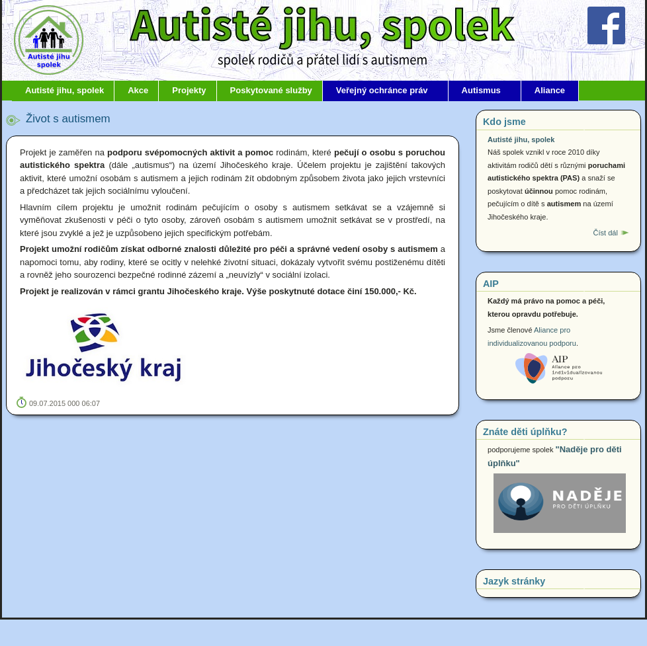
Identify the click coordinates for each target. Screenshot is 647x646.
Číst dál (605, 233)
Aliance (550, 90)
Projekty (189, 90)
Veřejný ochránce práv (382, 90)
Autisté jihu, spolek (64, 90)
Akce (138, 90)
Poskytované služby (271, 90)
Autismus (481, 90)
